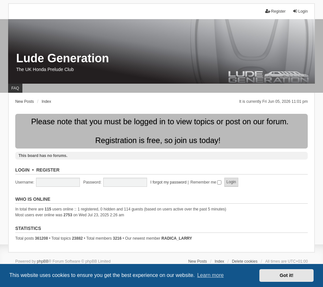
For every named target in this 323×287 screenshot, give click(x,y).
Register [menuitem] (275, 11)
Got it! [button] (286, 275)
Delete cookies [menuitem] (244, 261)
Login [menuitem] (300, 11)
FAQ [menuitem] (15, 88)
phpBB (43, 261)
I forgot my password (168, 182)
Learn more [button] (210, 275)
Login (22, 170)
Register (48, 170)
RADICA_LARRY (176, 238)
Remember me (206, 182)
